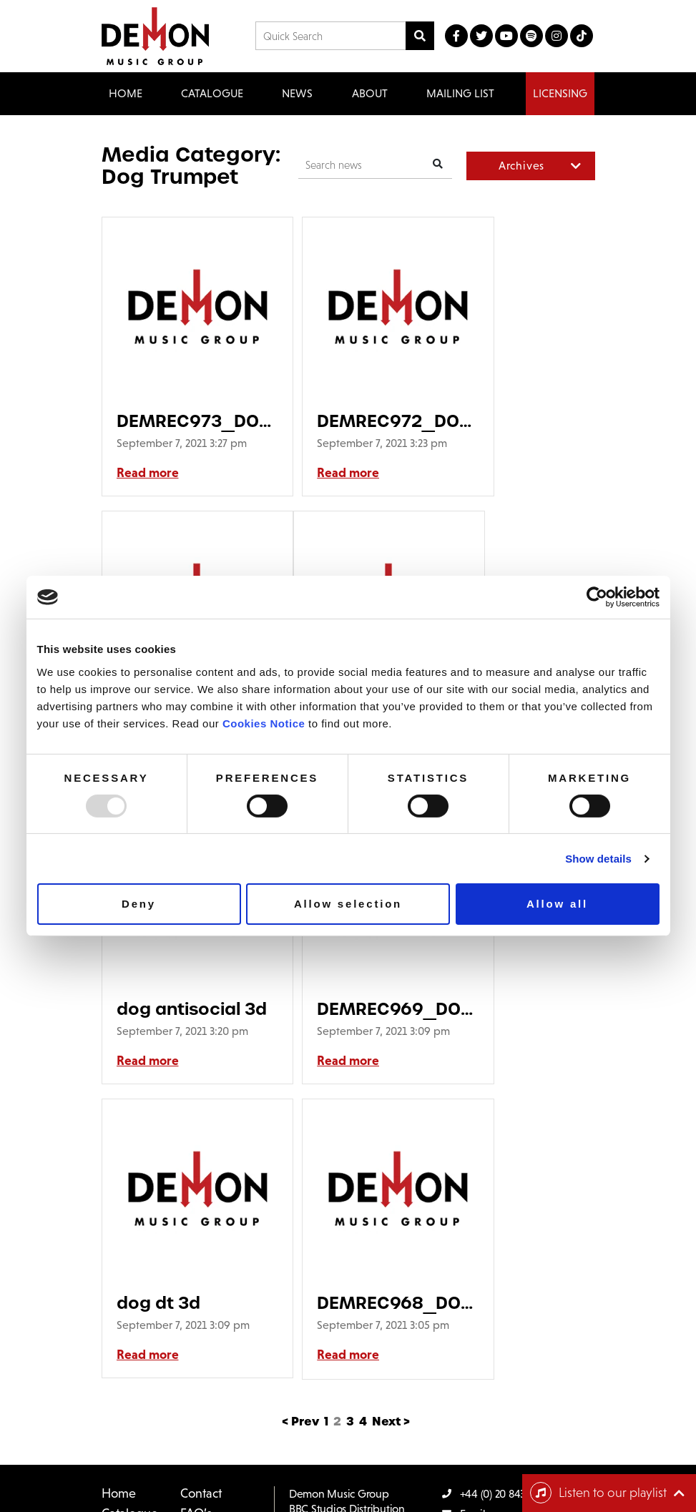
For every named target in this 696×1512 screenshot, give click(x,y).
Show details (598, 859)
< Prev (300, 1172)
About (370, 93)
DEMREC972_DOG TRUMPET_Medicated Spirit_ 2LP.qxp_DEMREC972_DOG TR (348, 421)
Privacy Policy (362, 1464)
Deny (139, 904)
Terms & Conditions (274, 1464)
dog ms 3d (497, 421)
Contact (201, 1244)
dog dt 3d (158, 1039)
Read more (148, 488)
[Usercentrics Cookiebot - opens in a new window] (597, 597)
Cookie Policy (436, 1464)
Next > (391, 1172)
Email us (470, 1265)
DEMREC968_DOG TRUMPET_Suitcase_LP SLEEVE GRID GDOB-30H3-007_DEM (348, 1039)
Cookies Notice (263, 723)
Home (125, 93)
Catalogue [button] (212, 93)
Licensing (560, 93)
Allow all (557, 904)
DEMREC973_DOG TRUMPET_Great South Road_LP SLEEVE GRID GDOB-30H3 (181, 421)
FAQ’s (196, 1264)
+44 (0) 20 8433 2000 (499, 1245)
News (297, 93)
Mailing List (460, 93)
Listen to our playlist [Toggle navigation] (598, 1492)
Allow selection (348, 904)
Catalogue (130, 1264)
